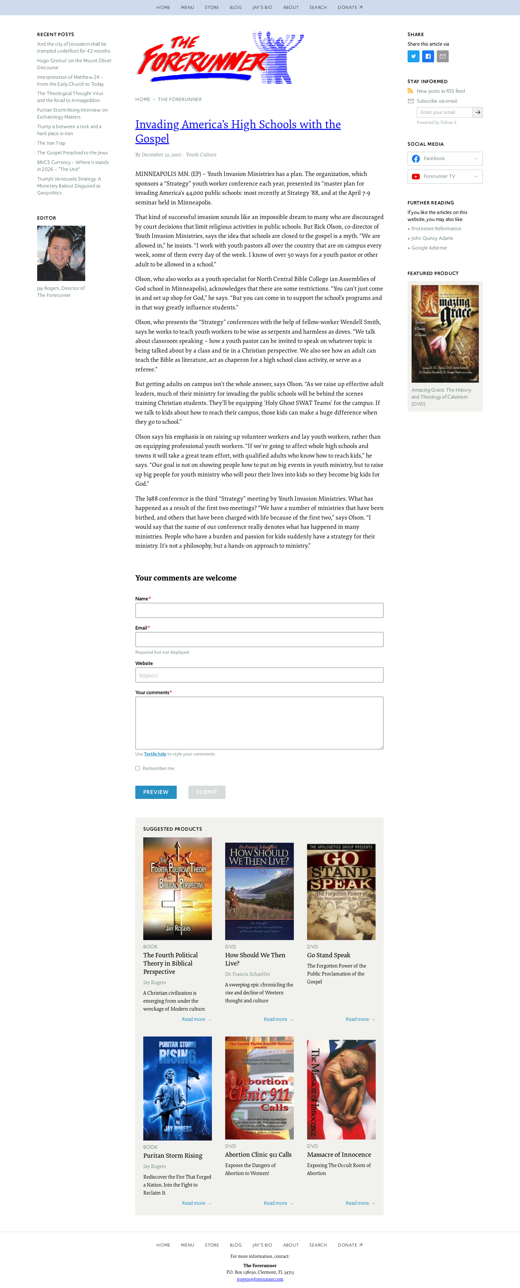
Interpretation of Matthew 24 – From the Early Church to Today (70, 80)
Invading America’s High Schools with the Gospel (238, 131)
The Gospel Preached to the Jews (72, 152)
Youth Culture (201, 154)
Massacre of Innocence (339, 1154)
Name (141, 598)
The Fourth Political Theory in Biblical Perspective (170, 963)
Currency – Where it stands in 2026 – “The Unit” (73, 166)
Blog (236, 7)
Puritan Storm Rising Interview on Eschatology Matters (72, 113)
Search (318, 7)
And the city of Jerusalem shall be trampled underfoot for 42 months (73, 47)
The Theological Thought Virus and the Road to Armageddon (70, 97)
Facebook (434, 158)
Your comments (152, 692)
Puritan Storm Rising (172, 1155)
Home (163, 7)
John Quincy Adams (432, 238)
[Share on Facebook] (428, 56)
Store (212, 7)
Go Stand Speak (329, 954)
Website (144, 663)
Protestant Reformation (436, 228)
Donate (348, 1245)
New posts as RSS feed (441, 91)
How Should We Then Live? (255, 958)
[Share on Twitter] (414, 56)
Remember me (158, 768)
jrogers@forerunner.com (260, 1279)
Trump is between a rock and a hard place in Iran (69, 130)
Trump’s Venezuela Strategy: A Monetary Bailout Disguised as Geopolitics (69, 186)
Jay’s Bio (263, 7)
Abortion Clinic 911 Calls (258, 1154)
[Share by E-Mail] (443, 56)
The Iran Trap (51, 143)
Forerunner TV (439, 176)
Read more (193, 1019)
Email (141, 627)
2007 (176, 154)
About (291, 7)
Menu (187, 7)
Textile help (155, 754)
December (152, 154)
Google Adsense (429, 248)
